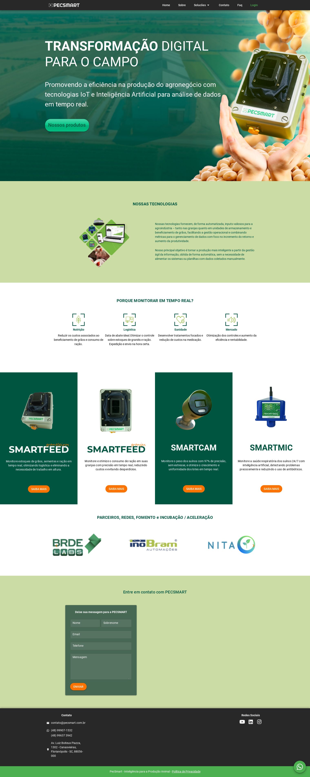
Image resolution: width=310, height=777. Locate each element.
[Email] (101, 635)
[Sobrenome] (116, 623)
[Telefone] (101, 646)
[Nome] (85, 623)
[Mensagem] (101, 667)
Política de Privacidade (186, 771)
